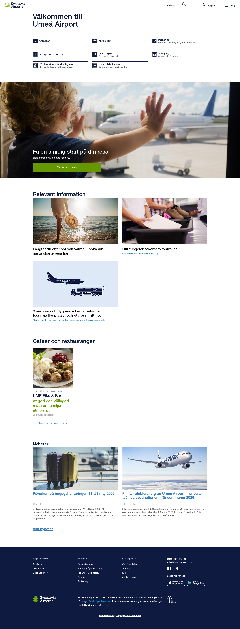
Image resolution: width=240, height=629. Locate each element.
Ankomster (39, 568)
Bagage (81, 576)
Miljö (125, 572)
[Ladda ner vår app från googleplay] (196, 582)
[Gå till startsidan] (44, 599)
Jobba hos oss (130, 576)
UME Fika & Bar (47, 395)
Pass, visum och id (87, 564)
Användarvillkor (106, 615)
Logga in (211, 5)
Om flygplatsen (130, 564)
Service (126, 568)
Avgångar (38, 564)
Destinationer (40, 572)
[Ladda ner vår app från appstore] (176, 582)
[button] (230, 5)
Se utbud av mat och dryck (50, 423)
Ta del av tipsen (67, 167)
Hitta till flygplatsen (88, 572)
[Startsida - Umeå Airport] (15, 5)
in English (145, 5)
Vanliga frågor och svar (90, 568)
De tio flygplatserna (99, 601)
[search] (176, 5)
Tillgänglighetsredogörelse (128, 615)
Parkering (82, 581)
